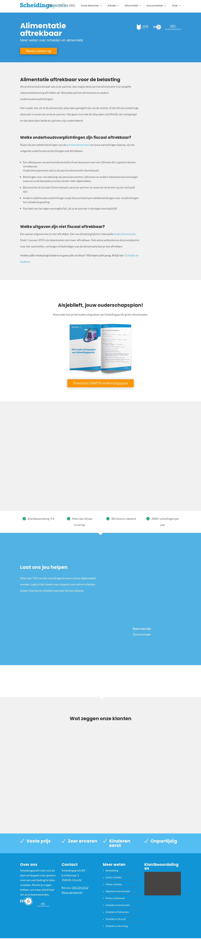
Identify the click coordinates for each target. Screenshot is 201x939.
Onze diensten (90, 6)
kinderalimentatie (125, 234)
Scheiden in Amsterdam (118, 905)
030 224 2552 (80, 887)
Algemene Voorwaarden (118, 891)
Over (175, 6)
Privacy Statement (115, 898)
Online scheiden (114, 884)
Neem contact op (38, 51)
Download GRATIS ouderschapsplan (100, 383)
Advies (112, 6)
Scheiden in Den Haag (117, 926)
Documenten (155, 6)
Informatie (131, 6)
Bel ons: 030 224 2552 (61, 6)
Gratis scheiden (114, 877)
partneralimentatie (78, 144)
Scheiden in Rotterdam (117, 912)
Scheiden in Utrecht (116, 919)
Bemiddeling (112, 870)
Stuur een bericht (72, 892)
